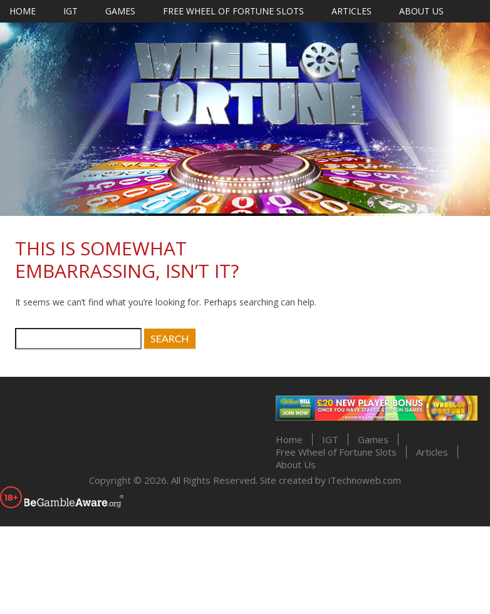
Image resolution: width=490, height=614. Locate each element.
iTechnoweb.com (364, 480)
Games (120, 11)
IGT (70, 11)
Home (22, 11)
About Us (421, 11)
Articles (351, 11)
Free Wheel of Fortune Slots (233, 11)
